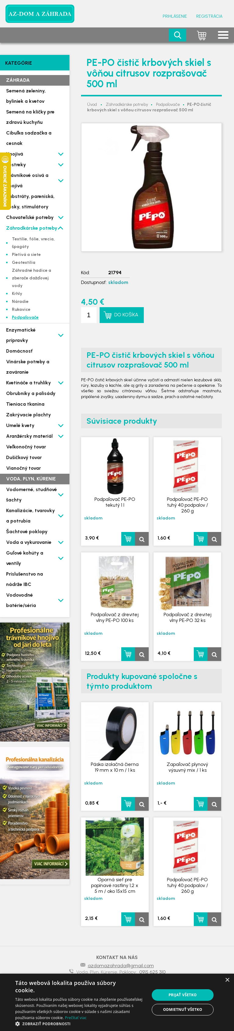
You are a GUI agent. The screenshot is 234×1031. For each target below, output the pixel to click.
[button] (80, 1023)
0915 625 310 (152, 972)
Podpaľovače (168, 104)
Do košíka (126, 315)
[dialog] (117, 1002)
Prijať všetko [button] (182, 994)
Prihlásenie (175, 16)
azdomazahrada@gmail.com (121, 965)
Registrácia (209, 16)
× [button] (227, 980)
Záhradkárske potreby (127, 104)
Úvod (92, 104)
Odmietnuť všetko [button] (182, 1009)
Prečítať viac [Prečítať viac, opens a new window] (76, 1017)
